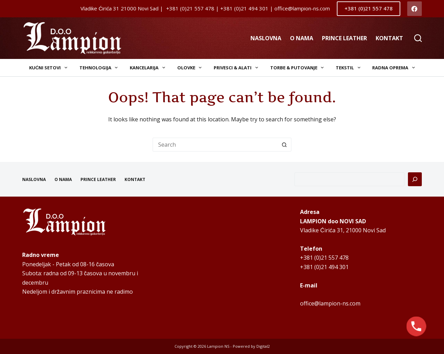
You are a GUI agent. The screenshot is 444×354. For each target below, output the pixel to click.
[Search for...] (215, 145)
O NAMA (301, 38)
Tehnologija (100, 67)
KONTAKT (389, 38)
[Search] (418, 38)
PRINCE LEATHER (344, 38)
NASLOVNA (265, 38)
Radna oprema (395, 67)
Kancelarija (149, 67)
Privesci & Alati (237, 67)
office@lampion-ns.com (330, 303)
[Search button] (284, 145)
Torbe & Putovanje (298, 67)
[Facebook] (414, 8)
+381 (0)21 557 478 (368, 8)
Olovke (191, 67)
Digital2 (263, 346)
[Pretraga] (415, 179)
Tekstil (349, 67)
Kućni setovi (49, 67)
